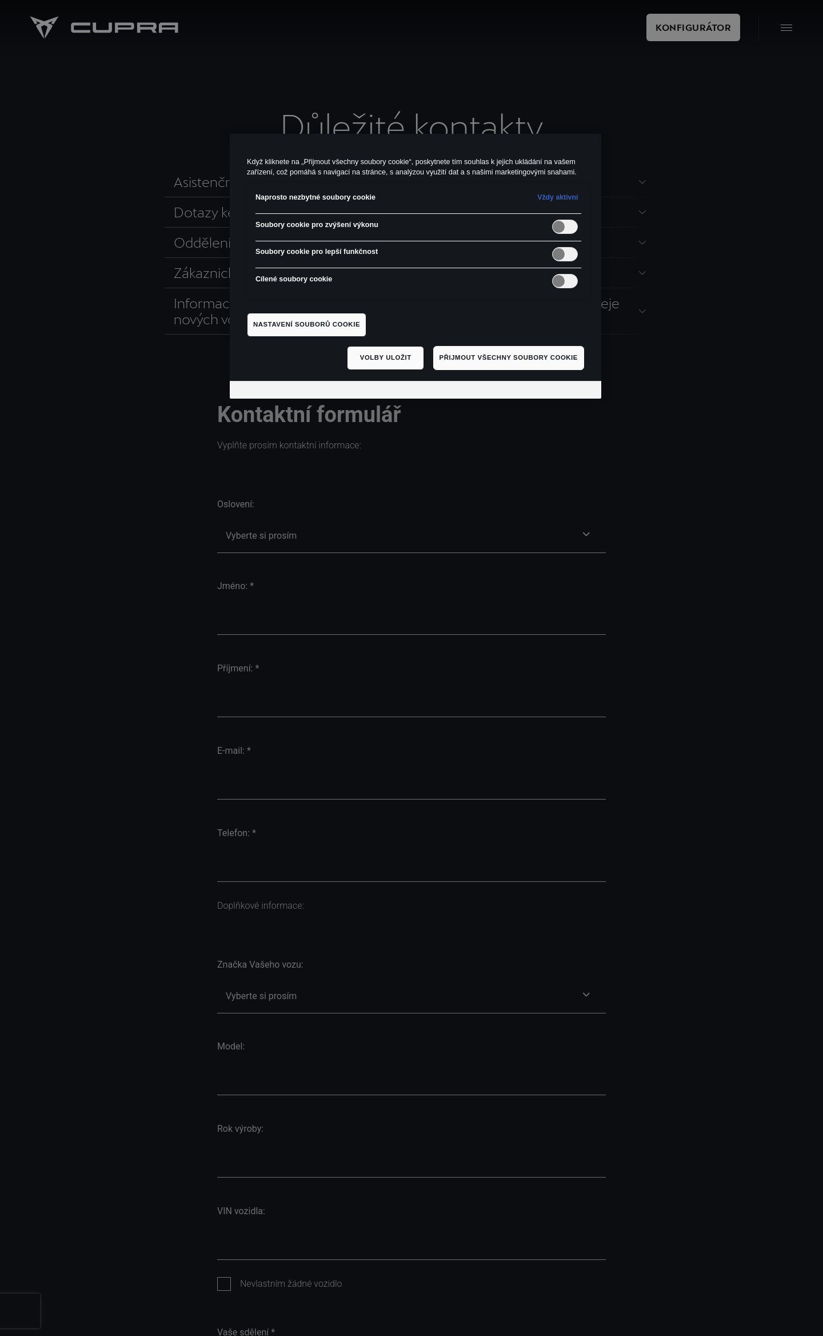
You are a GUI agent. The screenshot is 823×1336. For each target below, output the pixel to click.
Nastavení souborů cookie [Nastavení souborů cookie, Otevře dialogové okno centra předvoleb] (306, 324)
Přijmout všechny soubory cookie (509, 357)
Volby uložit (386, 357)
